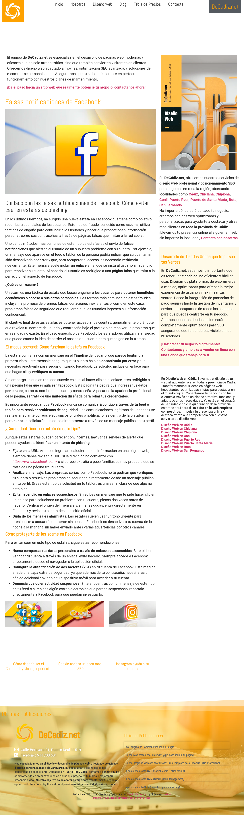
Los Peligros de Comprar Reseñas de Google (149, 747)
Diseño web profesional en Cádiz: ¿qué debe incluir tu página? (159, 755)
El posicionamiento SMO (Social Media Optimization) (155, 771)
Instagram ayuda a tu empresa (132, 666)
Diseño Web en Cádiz (138, 794)
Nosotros (78, 4)
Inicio (58, 4)
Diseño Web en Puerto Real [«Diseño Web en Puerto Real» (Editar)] (181, 439)
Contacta (175, 4)
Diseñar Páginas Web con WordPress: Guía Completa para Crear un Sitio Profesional (172, 763)
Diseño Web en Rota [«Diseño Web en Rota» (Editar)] (176, 447)
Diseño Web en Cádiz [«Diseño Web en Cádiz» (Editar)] (176, 425)
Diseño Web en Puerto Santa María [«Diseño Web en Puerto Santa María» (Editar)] (187, 443)
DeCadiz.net (59, 735)
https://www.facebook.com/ (35, 461)
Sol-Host (166, 794)
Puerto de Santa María (208, 199)
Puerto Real (179, 199)
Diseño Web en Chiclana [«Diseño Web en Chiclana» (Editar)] (179, 428)
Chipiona (223, 194)
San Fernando (170, 205)
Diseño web (102, 4)
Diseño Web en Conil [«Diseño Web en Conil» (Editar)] (176, 436)
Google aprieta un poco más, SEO (80, 666)
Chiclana (207, 194)
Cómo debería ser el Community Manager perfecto (28, 666)
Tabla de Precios (147, 4)
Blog (123, 4)
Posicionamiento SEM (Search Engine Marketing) (152, 787)
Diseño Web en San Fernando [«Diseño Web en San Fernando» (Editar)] (182, 450)
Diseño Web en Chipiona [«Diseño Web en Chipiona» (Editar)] (179, 432)
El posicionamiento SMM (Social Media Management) (154, 779)
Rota (233, 199)
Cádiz (193, 194)
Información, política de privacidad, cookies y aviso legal (122, 797)
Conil (163, 199)
